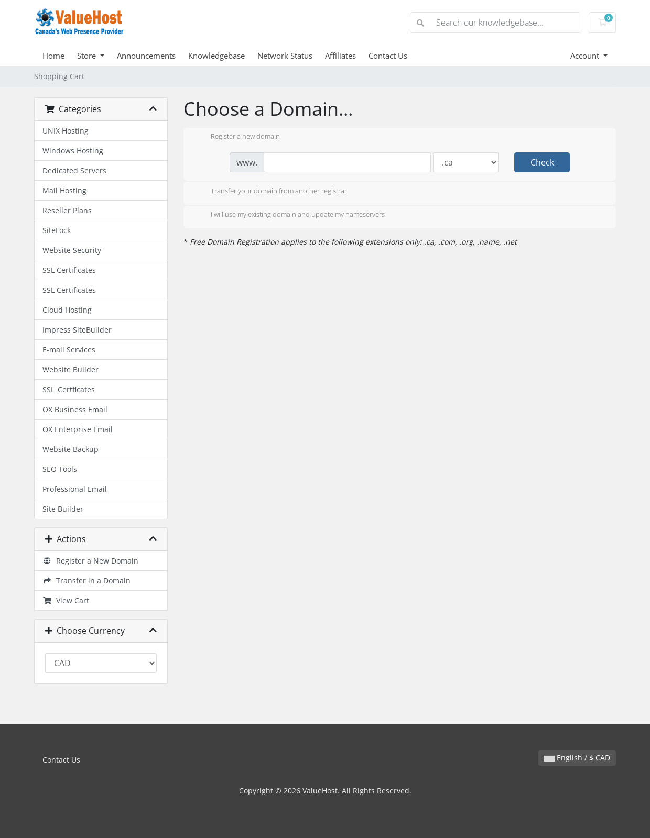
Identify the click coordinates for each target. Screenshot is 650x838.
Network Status (284, 55)
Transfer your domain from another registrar (270, 191)
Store (87, 55)
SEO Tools (59, 469)
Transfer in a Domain (86, 581)
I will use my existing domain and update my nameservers (289, 215)
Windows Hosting (72, 151)
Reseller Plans (67, 210)
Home (53, 55)
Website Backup (70, 449)
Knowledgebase (216, 55)
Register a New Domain (90, 561)
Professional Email (74, 489)
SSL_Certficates (68, 389)
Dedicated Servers (74, 170)
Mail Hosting (64, 190)
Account (585, 55)
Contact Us (388, 55)
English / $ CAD (577, 758)
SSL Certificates (69, 270)
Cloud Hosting (67, 310)
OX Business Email (74, 409)
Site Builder (62, 509)
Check (542, 162)
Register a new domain (237, 137)
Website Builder (70, 369)
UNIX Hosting (65, 131)
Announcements (146, 55)
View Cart (65, 600)
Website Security (71, 250)
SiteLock (56, 230)
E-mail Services (68, 350)
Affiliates (340, 55)
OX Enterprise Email (77, 429)
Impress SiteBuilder (77, 330)
